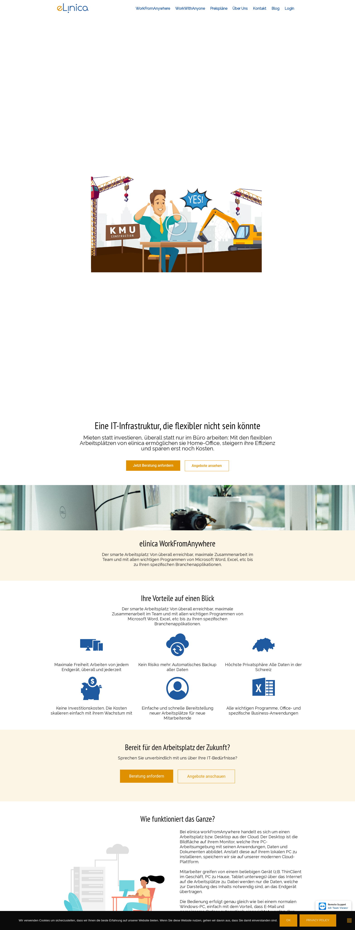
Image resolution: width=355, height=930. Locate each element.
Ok (288, 920)
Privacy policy (317, 920)
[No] (349, 920)
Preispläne (218, 8)
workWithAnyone (190, 8)
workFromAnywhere (153, 8)
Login (289, 8)
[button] (176, 224)
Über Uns (240, 8)
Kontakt (259, 8)
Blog (275, 8)
